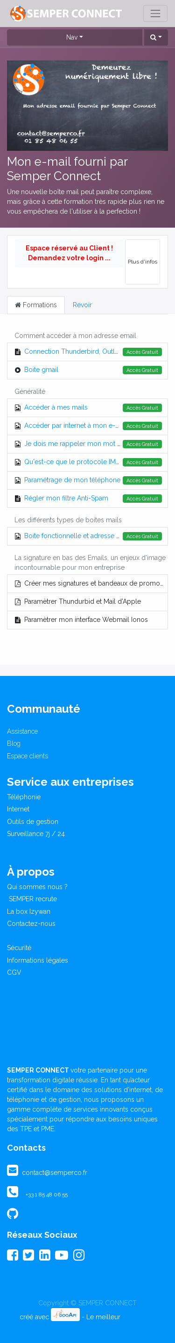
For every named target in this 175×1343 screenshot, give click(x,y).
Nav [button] (71, 37)
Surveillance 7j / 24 (36, 833)
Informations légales (37, 960)
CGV (14, 972)
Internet (18, 809)
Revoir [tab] (82, 305)
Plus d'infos (142, 261)
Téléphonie (24, 797)
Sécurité (19, 948)
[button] (156, 37)
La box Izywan (28, 911)
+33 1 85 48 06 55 (47, 1194)
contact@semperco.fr (53, 1172)
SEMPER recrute (32, 899)
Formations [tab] (36, 305)
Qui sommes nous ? (37, 887)
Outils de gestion (32, 821)
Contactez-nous (31, 923)
